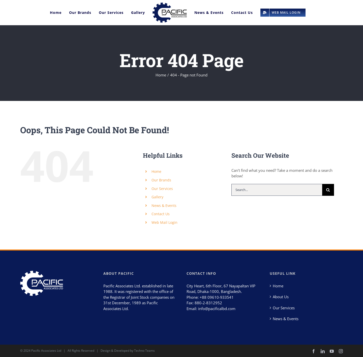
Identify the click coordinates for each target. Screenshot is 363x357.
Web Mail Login (164, 222)
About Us (281, 296)
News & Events (164, 205)
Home (156, 171)
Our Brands (161, 180)
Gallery (157, 197)
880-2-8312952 (208, 303)
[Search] (328, 190)
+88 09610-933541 (217, 297)
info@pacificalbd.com (216, 308)
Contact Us (161, 213)
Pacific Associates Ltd (46, 350)
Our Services (162, 188)
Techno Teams (144, 350)
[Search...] (276, 190)
